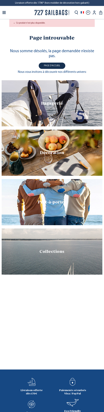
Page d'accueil (52, 65)
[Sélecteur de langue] (82, 12)
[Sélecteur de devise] (88, 12)
